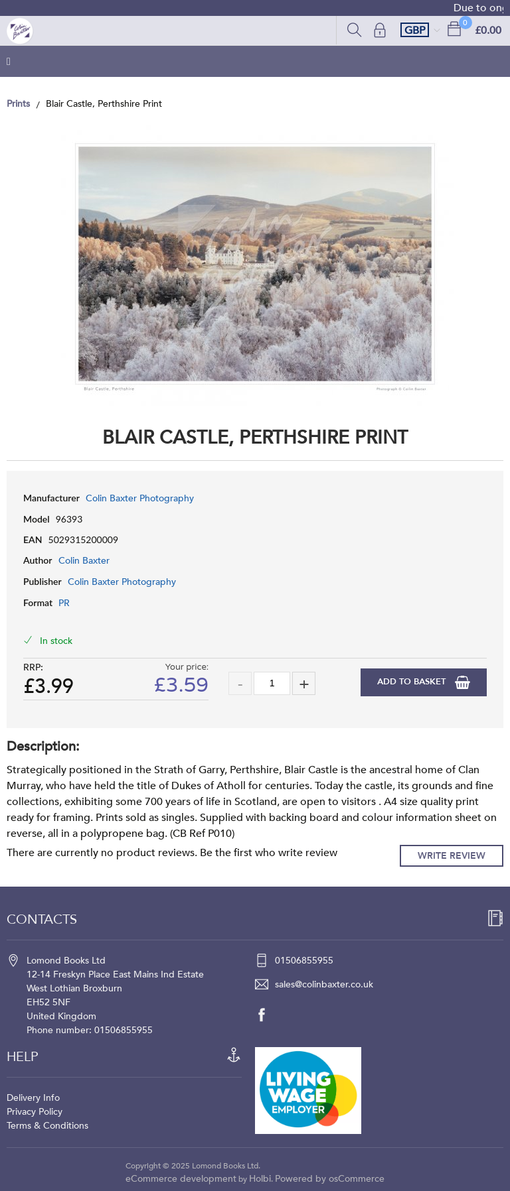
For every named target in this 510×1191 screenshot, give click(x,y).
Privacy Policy (34, 1111)
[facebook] (268, 1014)
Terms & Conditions (47, 1125)
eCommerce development (181, 1178)
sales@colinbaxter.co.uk (324, 984)
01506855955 (304, 960)
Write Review (451, 855)
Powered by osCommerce (329, 1178)
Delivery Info (33, 1098)
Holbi (260, 1178)
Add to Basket (412, 682)
